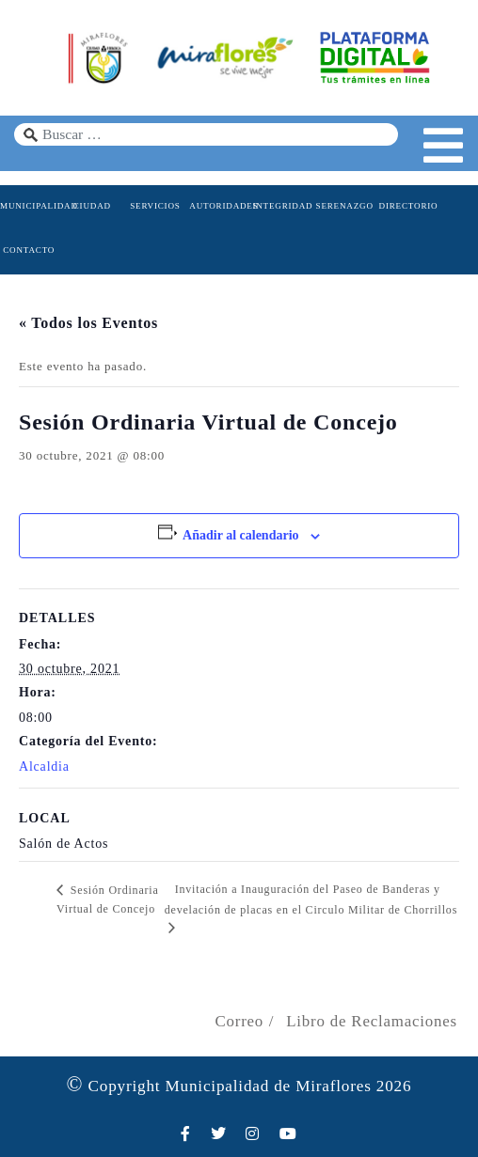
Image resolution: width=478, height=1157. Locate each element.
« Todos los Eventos (88, 323)
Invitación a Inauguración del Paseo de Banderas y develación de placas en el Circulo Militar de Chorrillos (311, 899)
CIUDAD (92, 206)
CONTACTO (29, 250)
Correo (239, 1021)
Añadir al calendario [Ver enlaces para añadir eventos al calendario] (240, 535)
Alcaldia (44, 766)
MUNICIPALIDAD (28, 206)
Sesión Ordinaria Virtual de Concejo (107, 899)
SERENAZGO (345, 206)
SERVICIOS (155, 206)
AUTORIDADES (218, 206)
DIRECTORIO (408, 206)
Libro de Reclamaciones (371, 1021)
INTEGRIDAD (281, 206)
